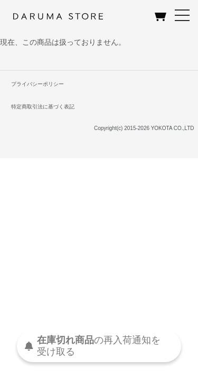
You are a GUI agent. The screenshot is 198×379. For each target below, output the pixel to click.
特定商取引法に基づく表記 (42, 106)
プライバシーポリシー (37, 84)
